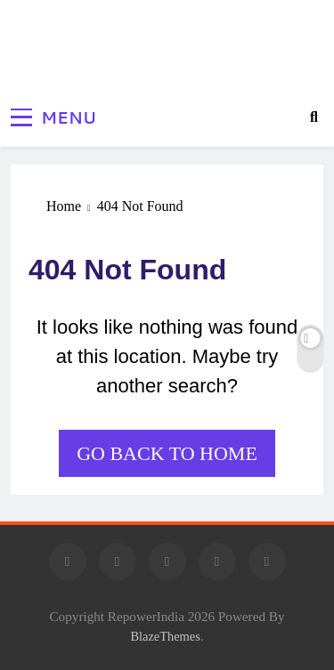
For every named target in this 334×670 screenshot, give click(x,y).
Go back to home (167, 453)
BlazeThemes (165, 636)
